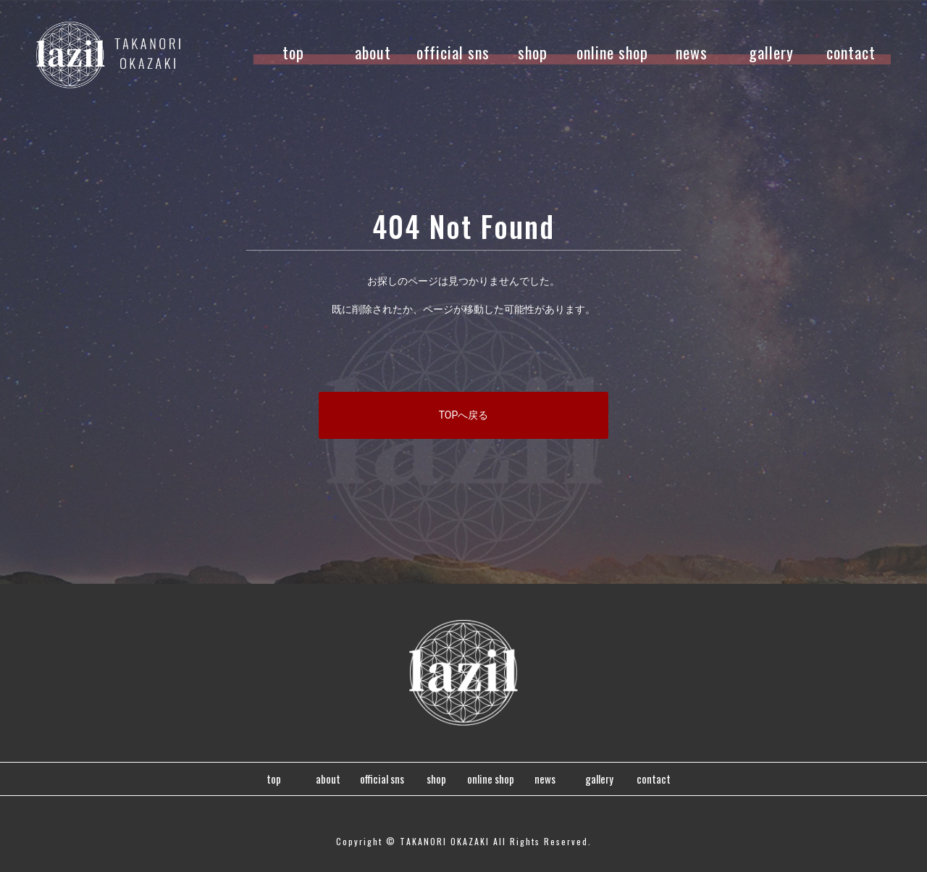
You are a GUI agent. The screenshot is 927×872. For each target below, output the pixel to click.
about (373, 52)
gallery (771, 52)
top (293, 52)
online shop (612, 52)
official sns (453, 52)
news (692, 52)
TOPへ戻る (464, 415)
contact (851, 52)
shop (533, 52)
